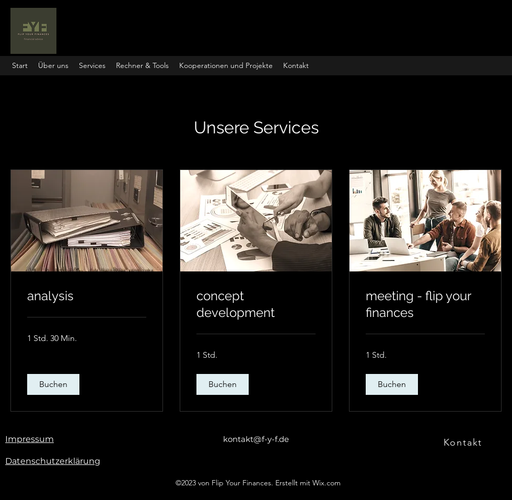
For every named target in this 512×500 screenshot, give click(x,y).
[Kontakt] (464, 442)
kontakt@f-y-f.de (256, 439)
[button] (142, 65)
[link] (86, 296)
